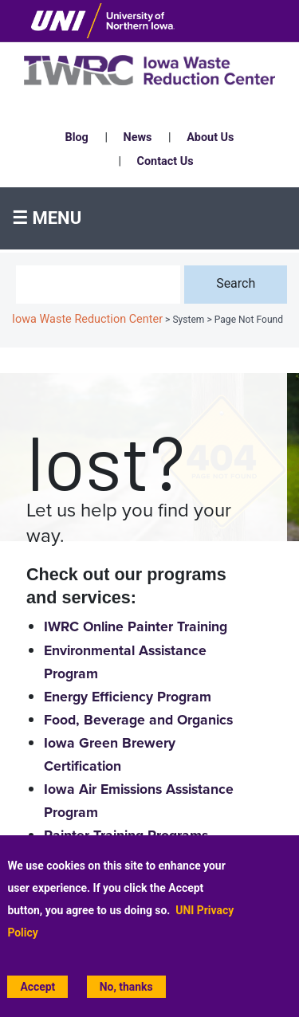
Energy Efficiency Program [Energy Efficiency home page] (127, 697)
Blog (77, 137)
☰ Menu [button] (46, 218)
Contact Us (165, 161)
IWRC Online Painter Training (135, 626)
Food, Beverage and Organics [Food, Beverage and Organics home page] (138, 720)
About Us (210, 137)
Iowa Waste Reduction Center (87, 319)
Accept (37, 987)
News (138, 137)
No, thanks (126, 987)
